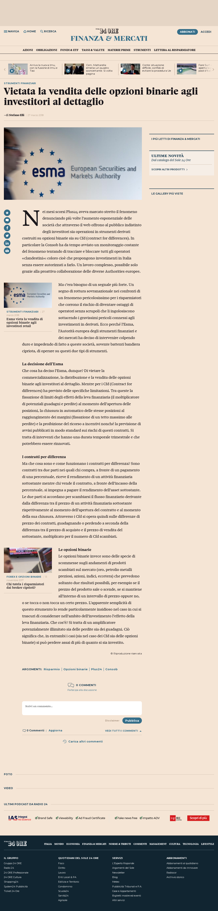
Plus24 (96, 669)
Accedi (206, 31)
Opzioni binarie (75, 669)
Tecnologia (191, 843)
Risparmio (52, 669)
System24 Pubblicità (16, 886)
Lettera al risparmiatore (175, 50)
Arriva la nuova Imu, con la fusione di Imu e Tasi (43, 67)
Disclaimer (112, 720)
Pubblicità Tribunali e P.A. (127, 886)
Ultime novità (167, 155)
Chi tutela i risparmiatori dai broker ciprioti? (25, 586)
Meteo (115, 881)
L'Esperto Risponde (123, 863)
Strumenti (142, 50)
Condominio (65, 886)
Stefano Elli (16, 115)
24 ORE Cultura (12, 877)
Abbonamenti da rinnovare (182, 867)
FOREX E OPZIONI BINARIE (23, 576)
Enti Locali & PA (67, 877)
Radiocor (171, 872)
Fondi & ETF (69, 50)
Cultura (174, 843)
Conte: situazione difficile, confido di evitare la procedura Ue (156, 67)
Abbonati (187, 31)
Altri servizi (118, 900)
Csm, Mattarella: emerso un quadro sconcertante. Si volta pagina (99, 69)
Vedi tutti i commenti (123, 730)
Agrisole (62, 900)
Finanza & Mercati (109, 38)
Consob (111, 669)
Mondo (59, 843)
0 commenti (82, 685)
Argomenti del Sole (123, 867)
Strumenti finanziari (22, 311)
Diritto (61, 867)
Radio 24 (9, 867)
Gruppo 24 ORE (13, 863)
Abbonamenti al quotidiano (182, 863)
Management (158, 843)
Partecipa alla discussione (82, 689)
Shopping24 (11, 881)
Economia (73, 843)
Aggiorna (55, 730)
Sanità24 (63, 895)
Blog (115, 877)
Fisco (61, 863)
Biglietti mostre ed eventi (126, 895)
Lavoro (62, 872)
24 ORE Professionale (16, 872)
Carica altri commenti (83, 741)
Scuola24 (63, 891)
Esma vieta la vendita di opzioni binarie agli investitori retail (24, 322)
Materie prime (119, 50)
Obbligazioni (46, 50)
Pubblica (132, 720)
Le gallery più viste (167, 193)
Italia (48, 843)
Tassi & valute (93, 50)
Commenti (140, 843)
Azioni (28, 50)
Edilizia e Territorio (68, 881)
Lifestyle (207, 843)
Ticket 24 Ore (11, 891)
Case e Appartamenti (124, 891)
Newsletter (118, 872)
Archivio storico (175, 877)
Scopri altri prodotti (169, 169)
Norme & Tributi (120, 843)
